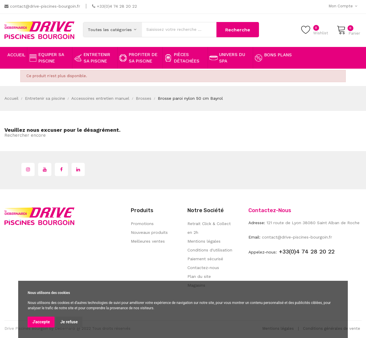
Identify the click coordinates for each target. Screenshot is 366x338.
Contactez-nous (203, 267)
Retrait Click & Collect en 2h (209, 228)
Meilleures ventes (148, 241)
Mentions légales (204, 241)
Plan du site (199, 276)
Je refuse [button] (69, 322)
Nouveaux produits (149, 232)
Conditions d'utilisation (209, 250)
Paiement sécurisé (205, 258)
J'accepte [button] (41, 322)
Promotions (142, 223)
